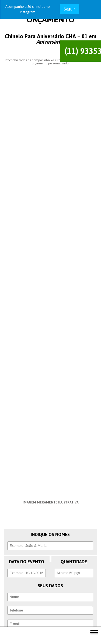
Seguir (69, 9)
